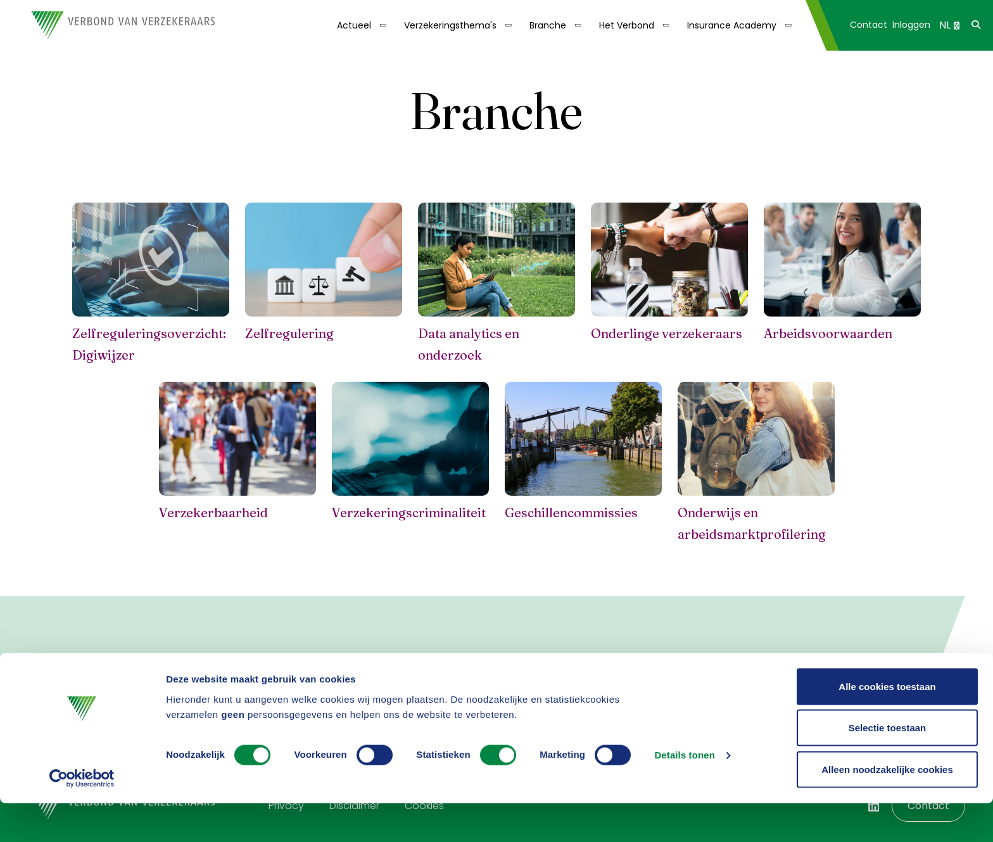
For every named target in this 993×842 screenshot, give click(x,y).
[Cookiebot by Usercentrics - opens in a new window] (82, 817)
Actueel (354, 25)
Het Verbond (626, 25)
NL (949, 25)
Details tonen (684, 794)
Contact (868, 24)
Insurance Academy (731, 25)
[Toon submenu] (379, 25)
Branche (547, 25)
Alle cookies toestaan (886, 725)
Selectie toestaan (888, 767)
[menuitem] (360, 25)
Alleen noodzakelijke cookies (887, 808)
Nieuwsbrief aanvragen (486, 682)
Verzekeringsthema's (450, 25)
